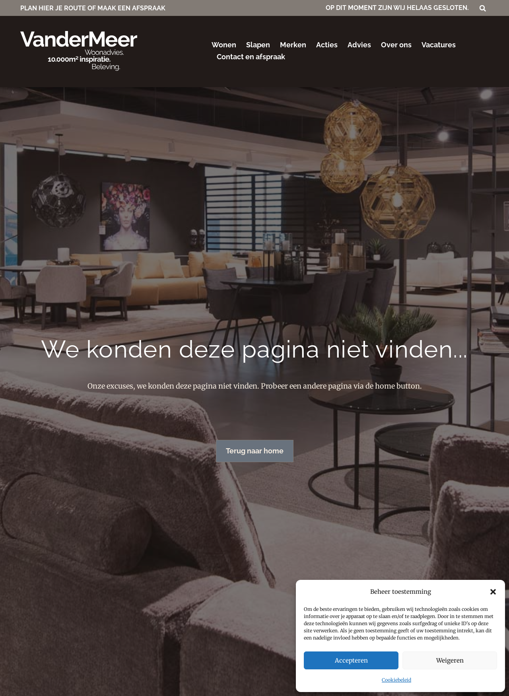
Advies (359, 45)
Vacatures (439, 45)
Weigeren (450, 660)
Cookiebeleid (396, 680)
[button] (493, 592)
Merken (293, 45)
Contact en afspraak (251, 56)
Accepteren (351, 660)
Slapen (258, 45)
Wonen (224, 45)
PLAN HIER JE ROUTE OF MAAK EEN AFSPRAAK (92, 8)
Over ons (396, 45)
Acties (327, 45)
